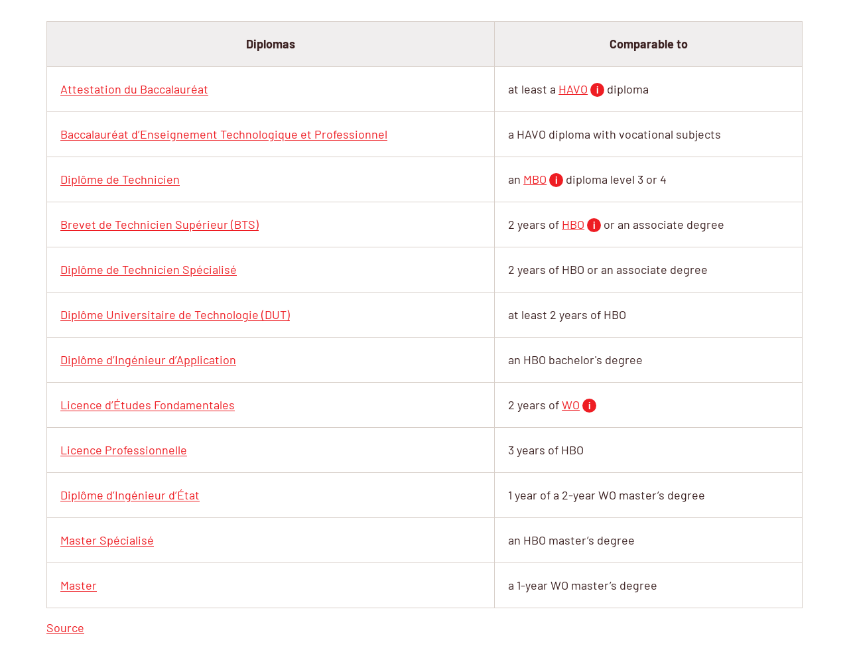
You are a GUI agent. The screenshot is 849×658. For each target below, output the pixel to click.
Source (65, 627)
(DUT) (175, 314)
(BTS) (159, 224)
